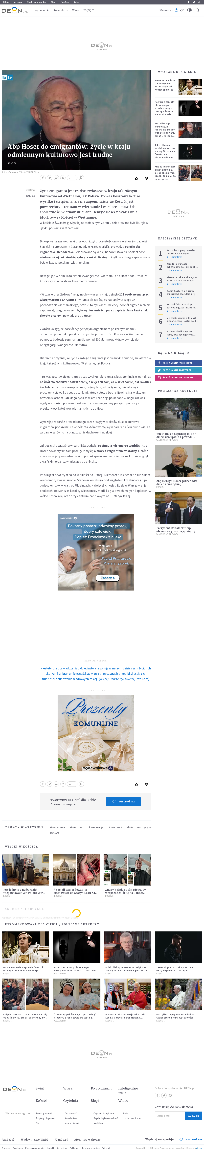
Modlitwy (98, 1123)
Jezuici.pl (8, 1139)
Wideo (123, 1101)
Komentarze (60, 10)
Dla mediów (62, 1148)
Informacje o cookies (90, 1148)
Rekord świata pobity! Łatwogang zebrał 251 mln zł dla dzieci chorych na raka (183, 307)
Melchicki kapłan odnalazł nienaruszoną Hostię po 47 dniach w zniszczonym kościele (182, 322)
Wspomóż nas (123, 801)
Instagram (199, 2)
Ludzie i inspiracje (131, 1118)
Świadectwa (71, 1118)
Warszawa (165, 10)
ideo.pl (199, 1148)
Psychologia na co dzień (105, 1118)
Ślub (38, 1123)
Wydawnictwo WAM (34, 1139)
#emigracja (96, 827)
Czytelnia (70, 1101)
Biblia (6, 2)
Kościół (12, 163)
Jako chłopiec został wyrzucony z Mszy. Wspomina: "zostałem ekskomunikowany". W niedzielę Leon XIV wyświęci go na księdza (166, 155)
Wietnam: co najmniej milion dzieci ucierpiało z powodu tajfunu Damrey (176, 437)
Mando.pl (61, 1139)
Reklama (74, 1148)
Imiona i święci (72, 1123)
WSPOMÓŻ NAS (190, 1139)
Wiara (75, 10)
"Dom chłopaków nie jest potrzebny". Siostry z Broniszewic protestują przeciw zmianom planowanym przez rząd (75, 1019)
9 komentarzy (174, 311)
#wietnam (77, 827)
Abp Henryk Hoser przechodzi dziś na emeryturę (176, 482)
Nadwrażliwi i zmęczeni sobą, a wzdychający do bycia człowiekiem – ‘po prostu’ (180, 336)
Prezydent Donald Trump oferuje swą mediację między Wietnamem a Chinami (175, 531)
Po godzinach (101, 1088)
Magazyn (18, 2)
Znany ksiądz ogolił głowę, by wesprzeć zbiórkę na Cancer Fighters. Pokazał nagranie (125, 893)
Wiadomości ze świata (167, 440)
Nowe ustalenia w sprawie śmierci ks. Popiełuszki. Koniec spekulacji (165, 85)
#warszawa (57, 827)
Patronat (106, 1148)
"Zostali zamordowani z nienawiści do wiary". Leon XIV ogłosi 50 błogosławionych (75, 893)
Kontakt (50, 1148)
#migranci (115, 827)
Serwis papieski (44, 1113)
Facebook (188, 2)
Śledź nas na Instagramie (175, 377)
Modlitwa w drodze (36, 2)
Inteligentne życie (128, 1090)
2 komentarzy (174, 257)
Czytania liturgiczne (103, 1113)
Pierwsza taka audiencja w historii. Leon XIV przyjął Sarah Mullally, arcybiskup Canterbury (182, 282)
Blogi (53, 2)
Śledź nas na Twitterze (174, 370)
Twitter (194, 2)
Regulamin (18, 1148)
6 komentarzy (174, 284)
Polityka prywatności (34, 1148)
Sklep (76, 2)
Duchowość (71, 1113)
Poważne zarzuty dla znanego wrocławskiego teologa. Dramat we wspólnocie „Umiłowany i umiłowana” (165, 111)
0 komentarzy (174, 270)
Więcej (87, 10)
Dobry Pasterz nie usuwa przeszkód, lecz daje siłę (181, 292)
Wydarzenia (42, 10)
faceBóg (65, 2)
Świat (40, 1088)
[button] (189, 10)
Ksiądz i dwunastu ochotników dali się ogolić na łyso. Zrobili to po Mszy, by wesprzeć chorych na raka (165, 174)
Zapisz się (193, 1115)
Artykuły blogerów (45, 1118)
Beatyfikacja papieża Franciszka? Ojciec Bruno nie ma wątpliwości (175, 1016)
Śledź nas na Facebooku (175, 362)
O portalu (6, 1148)
